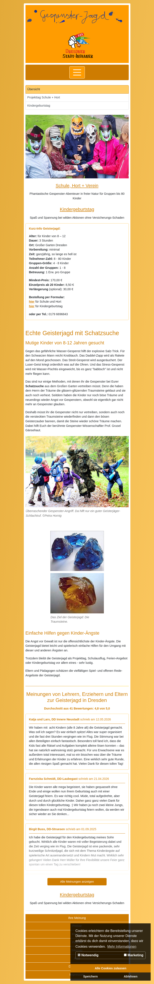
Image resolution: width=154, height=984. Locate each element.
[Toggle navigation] (77, 72)
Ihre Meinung (77, 918)
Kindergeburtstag (38, 105)
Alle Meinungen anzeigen (77, 881)
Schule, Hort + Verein (77, 185)
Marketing (133, 955)
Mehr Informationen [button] (121, 946)
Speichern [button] (90, 976)
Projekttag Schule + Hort (43, 97)
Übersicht (33, 89)
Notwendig (88, 955)
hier (31, 301)
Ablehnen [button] (130, 976)
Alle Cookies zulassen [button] (110, 968)
